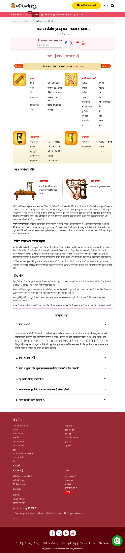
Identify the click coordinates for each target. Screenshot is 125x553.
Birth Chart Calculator (23, 453)
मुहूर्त (41, 15)
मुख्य (13, 15)
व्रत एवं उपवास (58, 15)
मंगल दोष (68, 425)
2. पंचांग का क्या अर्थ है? (61, 357)
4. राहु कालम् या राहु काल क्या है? (61, 378)
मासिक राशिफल (19, 499)
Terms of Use (87, 543)
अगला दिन (106, 66)
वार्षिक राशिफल (19, 503)
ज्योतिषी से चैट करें (86, 5)
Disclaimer (104, 543)
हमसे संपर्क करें (70, 476)
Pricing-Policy (69, 543)
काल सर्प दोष (69, 429)
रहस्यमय (68, 15)
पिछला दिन (19, 66)
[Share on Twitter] (71, 43)
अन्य (82, 15)
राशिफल (16, 495)
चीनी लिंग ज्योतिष (71, 437)
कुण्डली (16, 429)
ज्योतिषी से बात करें (20, 425)
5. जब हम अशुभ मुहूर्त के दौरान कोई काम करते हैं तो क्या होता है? (61, 389)
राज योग (16, 437)
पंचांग (35, 15)
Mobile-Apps (19, 484)
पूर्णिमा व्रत (68, 441)
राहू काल (68, 445)
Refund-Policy (50, 543)
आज (59, 55)
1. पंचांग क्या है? (61, 324)
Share (15, 518)
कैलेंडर (76, 15)
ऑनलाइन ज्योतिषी (24, 14)
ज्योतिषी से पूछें (18, 480)
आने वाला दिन (71, 55)
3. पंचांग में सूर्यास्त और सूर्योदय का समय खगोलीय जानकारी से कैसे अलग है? (61, 368)
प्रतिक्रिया (68, 484)
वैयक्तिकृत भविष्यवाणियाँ (22, 476)
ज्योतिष (48, 15)
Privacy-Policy (32, 543)
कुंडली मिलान (18, 433)
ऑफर (67, 492)
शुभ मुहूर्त (16, 465)
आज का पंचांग (18, 457)
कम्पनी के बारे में (71, 488)
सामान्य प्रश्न (69, 480)
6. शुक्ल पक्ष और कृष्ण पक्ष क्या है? (61, 400)
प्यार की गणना (18, 441)
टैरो (14, 461)
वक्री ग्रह (68, 433)
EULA (18, 543)
